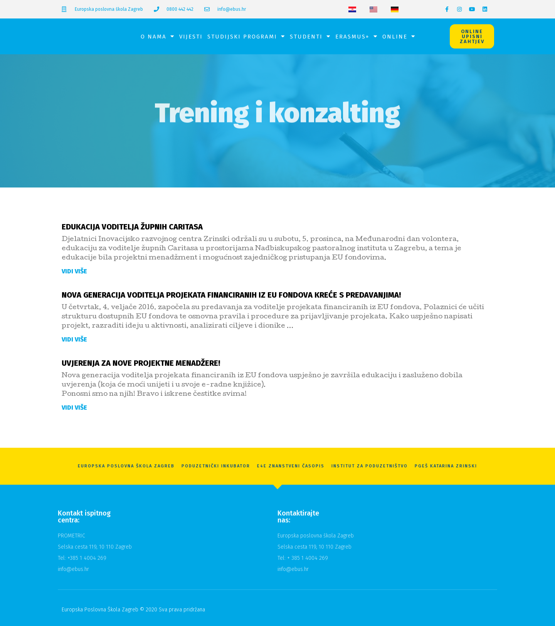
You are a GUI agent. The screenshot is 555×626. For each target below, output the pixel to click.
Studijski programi (246, 36)
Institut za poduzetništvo (369, 466)
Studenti (310, 36)
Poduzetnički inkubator (216, 466)
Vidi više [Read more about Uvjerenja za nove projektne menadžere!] (74, 407)
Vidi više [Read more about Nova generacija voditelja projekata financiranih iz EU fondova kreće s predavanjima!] (74, 339)
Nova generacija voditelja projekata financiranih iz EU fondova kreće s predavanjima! (231, 295)
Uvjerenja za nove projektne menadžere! (141, 363)
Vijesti (191, 36)
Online (398, 36)
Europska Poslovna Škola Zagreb (126, 466)
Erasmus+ (356, 36)
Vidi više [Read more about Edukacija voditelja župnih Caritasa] (74, 271)
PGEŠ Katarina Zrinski (446, 466)
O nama (158, 36)
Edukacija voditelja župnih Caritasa (132, 226)
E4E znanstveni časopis (291, 466)
